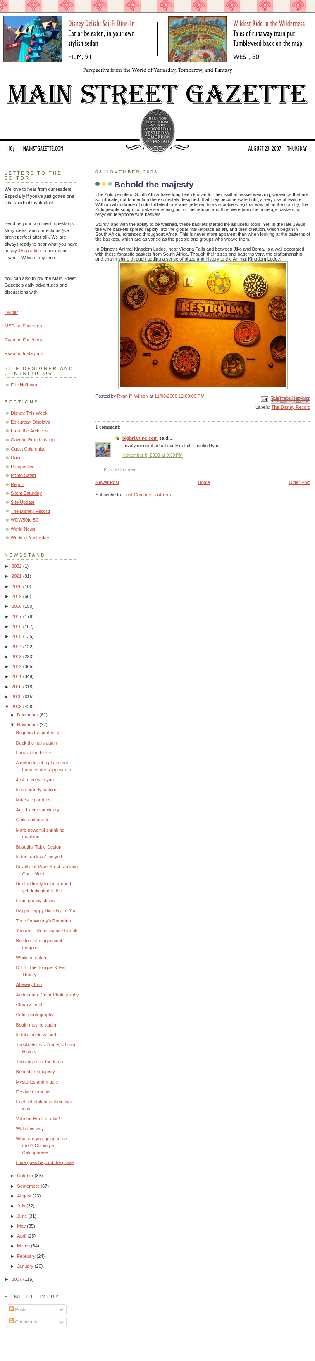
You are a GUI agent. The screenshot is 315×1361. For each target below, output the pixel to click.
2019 (17, 596)
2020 (17, 586)
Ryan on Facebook (24, 339)
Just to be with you (35, 779)
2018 (17, 606)
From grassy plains (35, 900)
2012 (17, 666)
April (22, 1235)
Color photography (35, 1014)
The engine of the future (40, 1061)
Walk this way (30, 1128)
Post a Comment (121, 469)
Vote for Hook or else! (38, 1118)
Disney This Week (29, 412)
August (24, 1195)
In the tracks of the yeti (39, 856)
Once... (18, 457)
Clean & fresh (30, 1004)
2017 (17, 616)
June (22, 1216)
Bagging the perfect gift (39, 732)
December (28, 714)
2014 (17, 646)
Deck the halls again (36, 742)
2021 (17, 576)
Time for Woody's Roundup (43, 920)
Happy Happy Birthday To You (46, 910)
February (26, 1256)
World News (23, 528)
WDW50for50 (24, 519)
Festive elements (33, 1091)
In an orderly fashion (36, 789)
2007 (17, 1279)
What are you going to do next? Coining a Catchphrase (41, 1145)
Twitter (11, 312)
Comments (23, 1321)
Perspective (23, 466)
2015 (17, 636)
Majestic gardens (33, 799)
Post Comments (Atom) (147, 494)
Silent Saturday (26, 493)
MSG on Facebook (24, 325)
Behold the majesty (35, 1071)
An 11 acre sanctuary (37, 809)
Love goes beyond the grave (45, 1162)
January (25, 1266)
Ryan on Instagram (24, 353)
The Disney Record (290, 407)
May (22, 1225)
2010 (17, 686)
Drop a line (30, 250)
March (24, 1245)
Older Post (299, 482)
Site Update (23, 502)
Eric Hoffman (24, 384)
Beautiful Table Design (39, 846)
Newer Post (107, 482)
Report (17, 484)
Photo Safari (23, 475)
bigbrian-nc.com (140, 438)
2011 (17, 676)
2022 (17, 566)
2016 (17, 626)
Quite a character (33, 819)
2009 (17, 696)
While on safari (31, 957)
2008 (17, 706)
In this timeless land (36, 1034)
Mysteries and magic (37, 1081)
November (28, 724)
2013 (17, 656)
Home (204, 482)
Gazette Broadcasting (33, 439)
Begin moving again (36, 1024)
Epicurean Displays (30, 422)
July (21, 1205)
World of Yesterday (30, 537)
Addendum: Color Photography (47, 994)
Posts (18, 1309)
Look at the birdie (33, 752)
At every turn (29, 984)
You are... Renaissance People (47, 930)
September (29, 1185)
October (25, 1175)
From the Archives (29, 430)
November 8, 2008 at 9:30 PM (152, 455)
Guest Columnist (28, 448)
